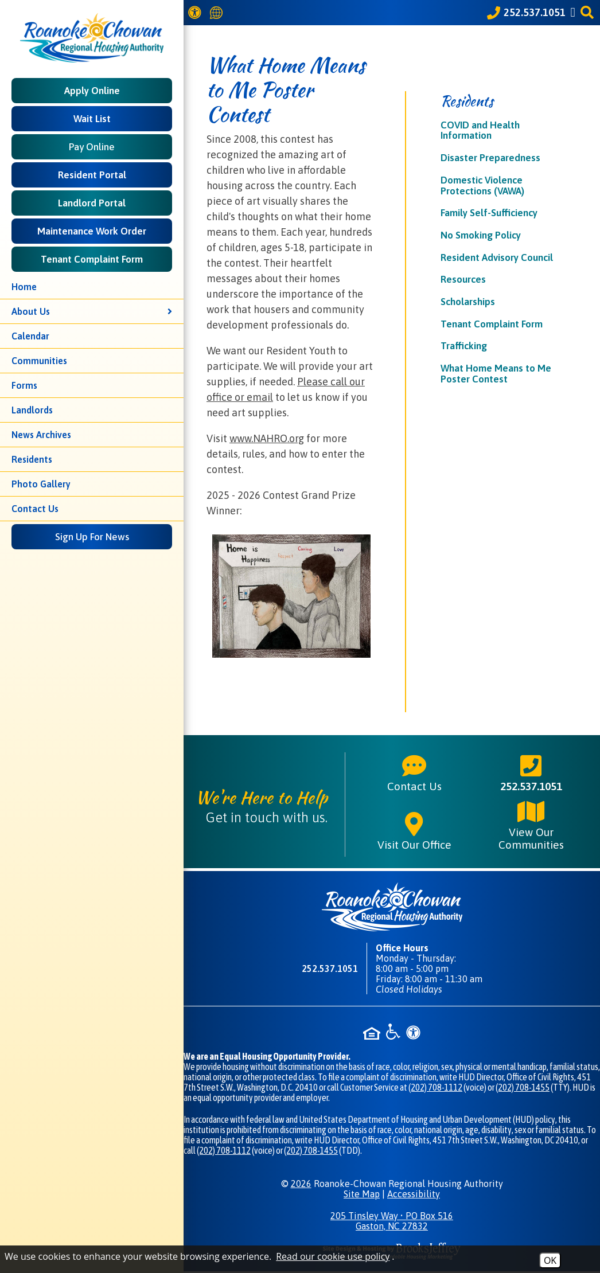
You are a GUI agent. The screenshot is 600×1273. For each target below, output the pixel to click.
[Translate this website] (218, 13)
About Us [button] (91, 311)
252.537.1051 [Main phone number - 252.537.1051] (531, 772)
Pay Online (92, 147)
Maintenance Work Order (91, 231)
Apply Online (92, 90)
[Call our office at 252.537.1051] (526, 12)
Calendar (30, 336)
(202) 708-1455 (523, 1087)
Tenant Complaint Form (92, 259)
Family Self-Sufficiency (489, 212)
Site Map (362, 1194)
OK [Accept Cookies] (550, 1260)
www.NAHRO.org (266, 438)
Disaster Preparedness (490, 157)
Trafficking (464, 346)
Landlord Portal (92, 203)
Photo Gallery (41, 484)
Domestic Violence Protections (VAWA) (482, 185)
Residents (31, 459)
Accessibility (413, 1194)
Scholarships (468, 301)
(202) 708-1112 (435, 1087)
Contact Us (35, 508)
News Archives (41, 434)
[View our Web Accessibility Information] (196, 12)
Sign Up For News (92, 536)
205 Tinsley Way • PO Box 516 (392, 1220)
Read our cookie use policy (332, 1256)
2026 (301, 1183)
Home (24, 287)
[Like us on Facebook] (574, 12)
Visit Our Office (414, 831)
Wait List (92, 118)
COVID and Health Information (480, 130)
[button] (588, 12)
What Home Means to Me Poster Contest (496, 373)
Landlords (32, 410)
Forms (24, 385)
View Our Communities (531, 824)
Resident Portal (92, 175)
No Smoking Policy (481, 235)
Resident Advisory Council (497, 257)
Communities (39, 361)
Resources (463, 279)
